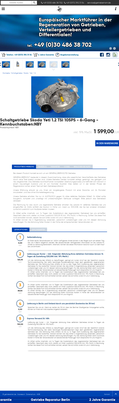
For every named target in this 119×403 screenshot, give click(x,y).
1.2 (35, 73)
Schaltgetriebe (16, 73)
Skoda (26, 73)
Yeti (31, 73)
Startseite (6, 73)
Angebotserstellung (66, 54)
